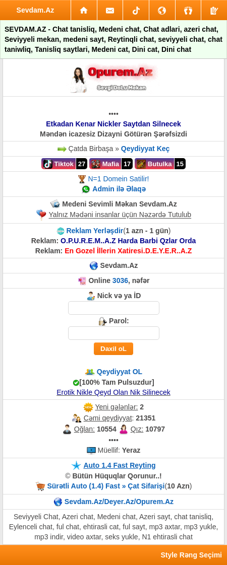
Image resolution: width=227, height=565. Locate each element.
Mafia (105, 164)
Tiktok (58, 164)
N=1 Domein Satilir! (118, 179)
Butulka (154, 164)
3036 (120, 280)
